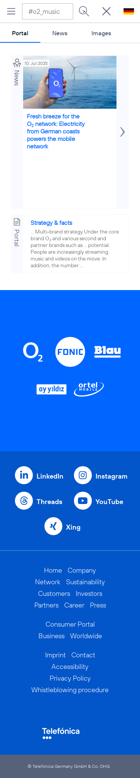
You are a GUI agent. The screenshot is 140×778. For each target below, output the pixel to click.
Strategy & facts (51, 222)
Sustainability (85, 582)
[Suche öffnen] (106, 11)
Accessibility (70, 666)
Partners (46, 605)
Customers (54, 593)
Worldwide (86, 635)
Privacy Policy (70, 678)
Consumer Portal (70, 624)
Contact (83, 655)
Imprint (55, 655)
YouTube (109, 501)
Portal (20, 33)
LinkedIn (50, 476)
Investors (89, 593)
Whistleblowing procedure (70, 689)
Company (82, 570)
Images (101, 33)
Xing (73, 527)
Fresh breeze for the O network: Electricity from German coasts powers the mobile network (56, 131)
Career (74, 605)
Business (51, 635)
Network (47, 582)
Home (53, 570)
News (60, 33)
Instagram (111, 476)
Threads (49, 501)
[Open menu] (11, 11)
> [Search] (84, 11)
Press (98, 605)
